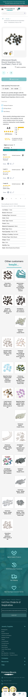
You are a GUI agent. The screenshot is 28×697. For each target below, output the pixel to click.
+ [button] (11, 73)
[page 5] (20, 198)
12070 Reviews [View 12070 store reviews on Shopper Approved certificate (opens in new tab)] (9, 134)
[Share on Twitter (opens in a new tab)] (11, 164)
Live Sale (21, 5)
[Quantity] (7, 72)
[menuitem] (14, 629)
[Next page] (25, 198)
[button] (2, 9)
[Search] (14, 13)
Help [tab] (3, 665)
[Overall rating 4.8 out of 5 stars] (9, 131)
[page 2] (6, 198)
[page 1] (2, 198)
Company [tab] (4, 658)
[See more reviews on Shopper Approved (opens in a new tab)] (13, 164)
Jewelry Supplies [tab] (7, 626)
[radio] (20, 127)
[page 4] (15, 198)
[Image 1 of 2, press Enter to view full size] (14, 39)
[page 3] (11, 198)
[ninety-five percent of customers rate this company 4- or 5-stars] (14, 139)
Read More (4, 101)
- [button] (3, 73)
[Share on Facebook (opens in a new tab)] (8, 164)
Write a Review (14, 150)
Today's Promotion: (8, 1)
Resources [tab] (5, 661)
